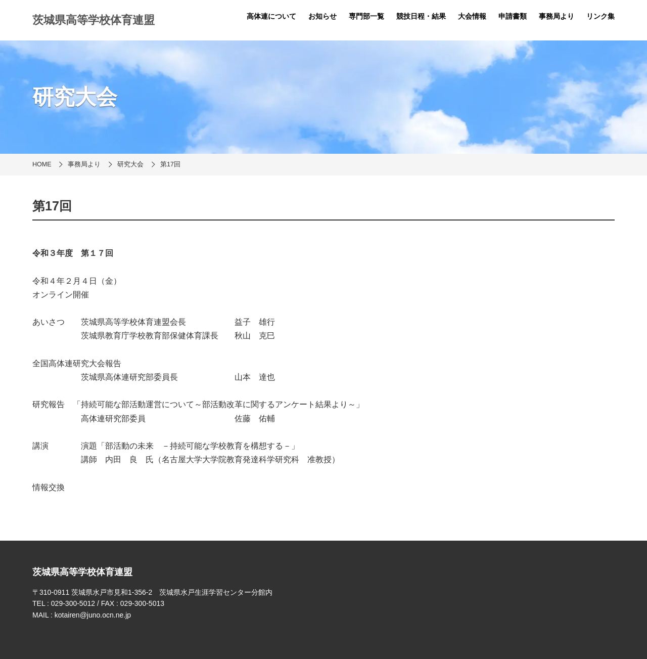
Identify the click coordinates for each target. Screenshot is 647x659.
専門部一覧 (366, 16)
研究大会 (130, 164)
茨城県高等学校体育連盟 (93, 20)
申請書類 (512, 16)
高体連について (271, 16)
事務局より (556, 16)
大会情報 (472, 16)
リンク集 (600, 16)
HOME (42, 164)
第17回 (170, 164)
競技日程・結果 (421, 16)
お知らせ (322, 16)
